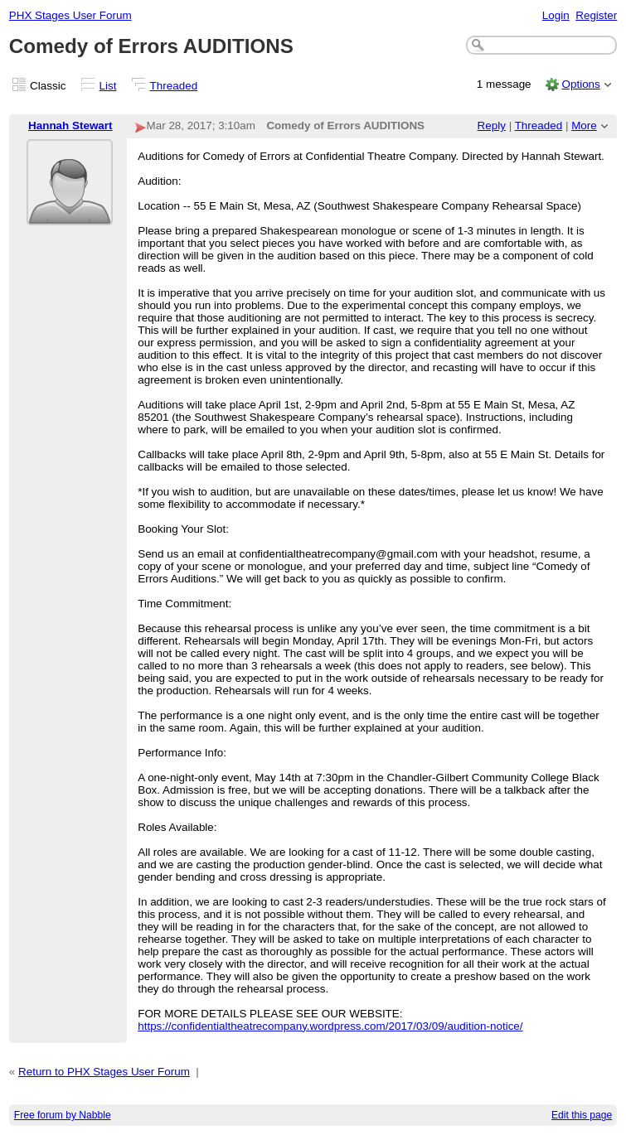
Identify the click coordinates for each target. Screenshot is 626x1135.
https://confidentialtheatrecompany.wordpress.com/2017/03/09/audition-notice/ (330, 1026)
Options (580, 84)
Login (556, 15)
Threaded (174, 86)
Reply (492, 125)
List (108, 86)
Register (596, 15)
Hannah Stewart (70, 125)
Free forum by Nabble (62, 1115)
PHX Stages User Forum (70, 15)
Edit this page (581, 1115)
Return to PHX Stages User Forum (104, 1071)
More (584, 125)
